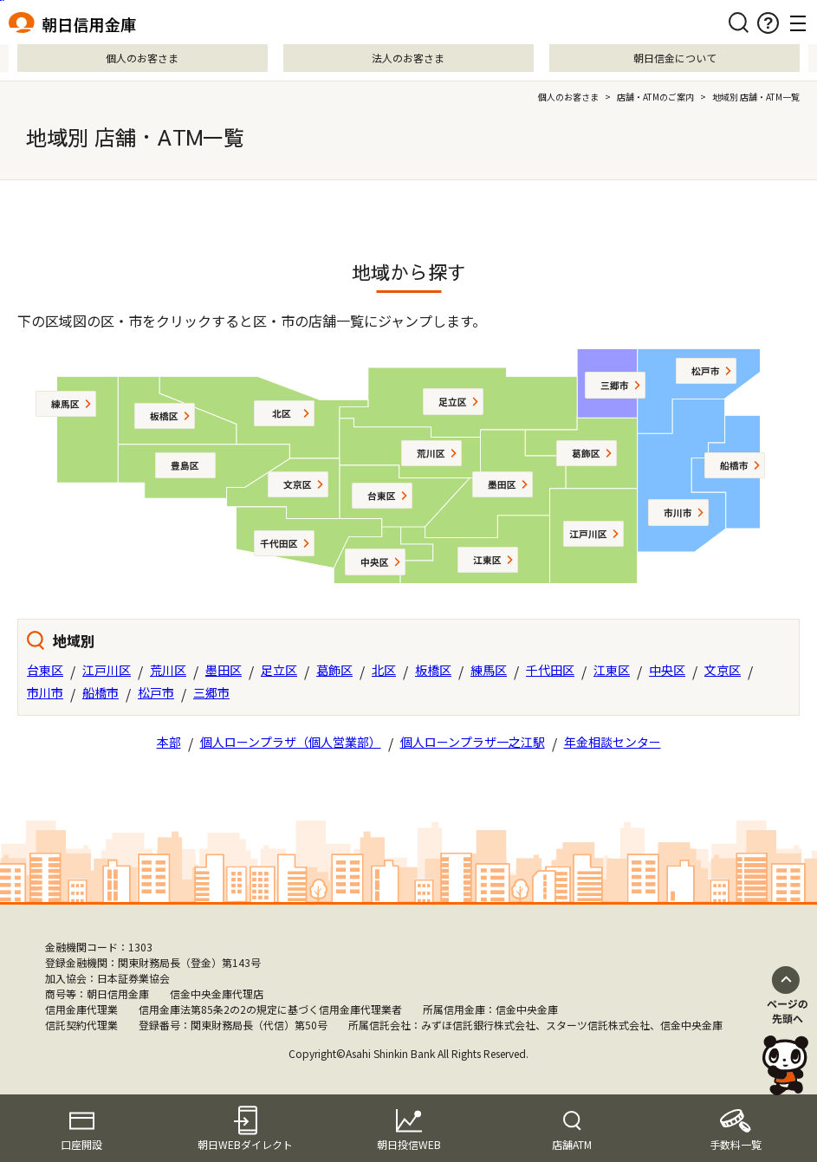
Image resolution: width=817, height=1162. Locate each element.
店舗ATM (572, 1144)
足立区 (279, 669)
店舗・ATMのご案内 (655, 96)
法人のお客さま (408, 57)
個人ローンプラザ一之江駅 (472, 741)
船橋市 (100, 692)
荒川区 (168, 669)
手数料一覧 (736, 1144)
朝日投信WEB (409, 1144)
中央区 (667, 669)
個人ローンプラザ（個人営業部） (290, 741)
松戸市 (156, 692)
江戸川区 (106, 669)
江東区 (611, 669)
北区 (384, 669)
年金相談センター (612, 741)
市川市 (45, 692)
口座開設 (81, 1144)
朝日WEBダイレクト (245, 1144)
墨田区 (223, 669)
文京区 (722, 669)
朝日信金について (674, 57)
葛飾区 (334, 669)
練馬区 (488, 669)
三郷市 (211, 692)
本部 (169, 741)
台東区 (45, 669)
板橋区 (433, 669)
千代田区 (550, 669)
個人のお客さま (142, 57)
